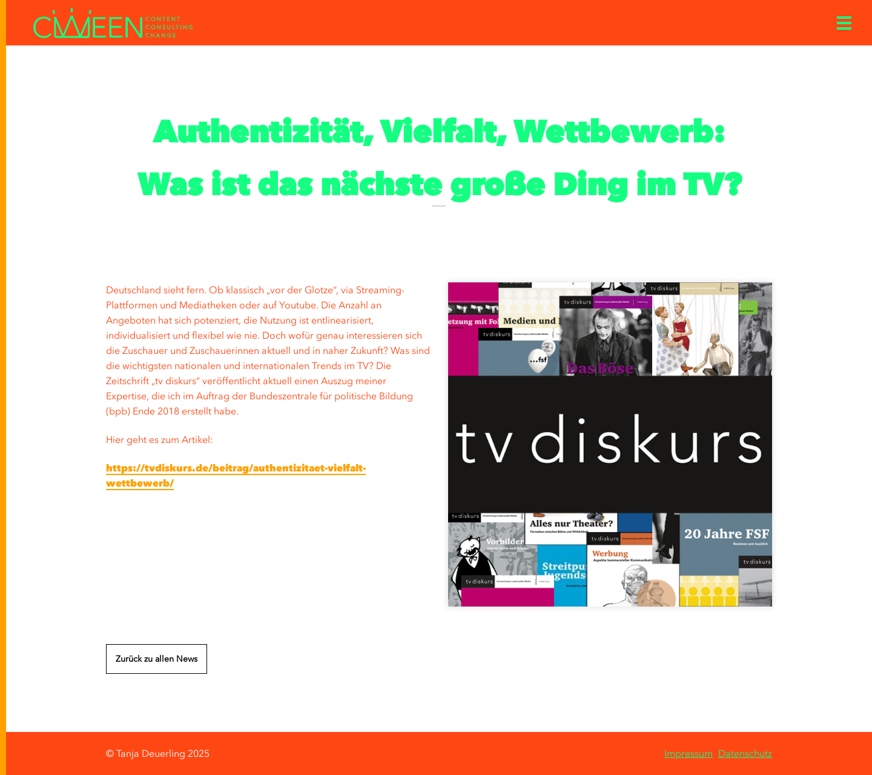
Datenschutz (745, 753)
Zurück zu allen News (156, 659)
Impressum (688, 753)
